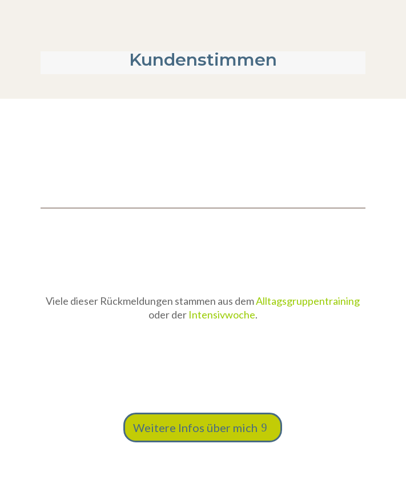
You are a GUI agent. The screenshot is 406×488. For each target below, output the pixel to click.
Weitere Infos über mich (195, 427)
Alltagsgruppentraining (308, 301)
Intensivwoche (221, 314)
